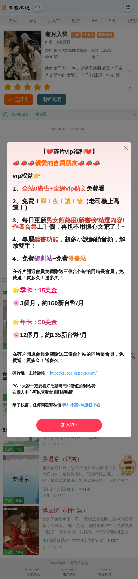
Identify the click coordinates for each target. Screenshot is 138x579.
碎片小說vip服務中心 (81, 405)
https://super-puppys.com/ (73, 373)
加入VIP (69, 424)
